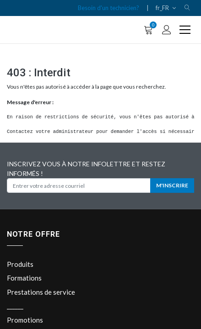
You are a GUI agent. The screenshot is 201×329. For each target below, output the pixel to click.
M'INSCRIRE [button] (172, 185)
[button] (187, 8)
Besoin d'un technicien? (108, 7)
